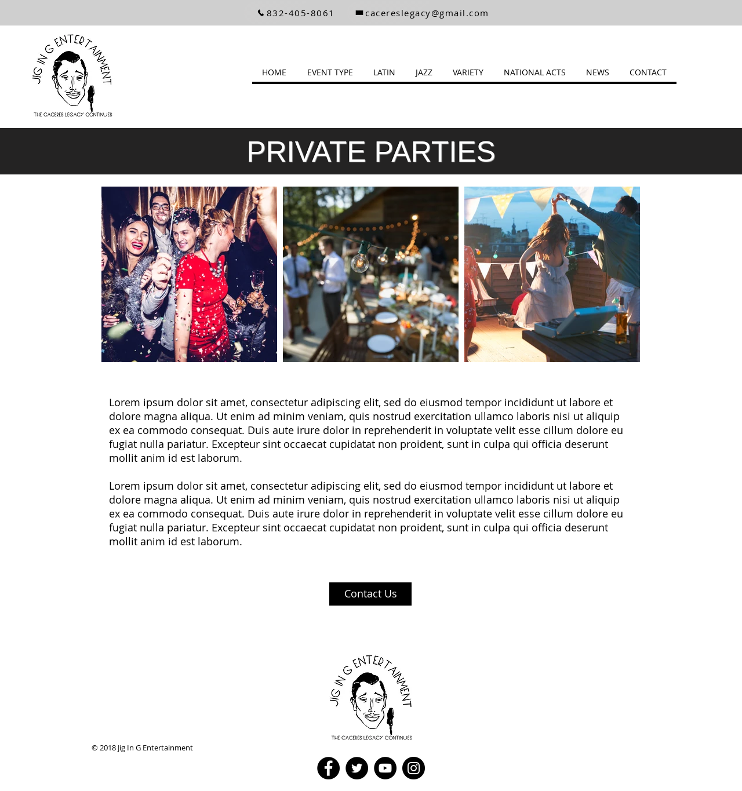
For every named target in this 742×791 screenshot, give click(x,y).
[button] (330, 72)
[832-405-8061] (295, 12)
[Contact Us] (370, 594)
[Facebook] (328, 768)
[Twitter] (356, 768)
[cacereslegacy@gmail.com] (422, 12)
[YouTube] (385, 768)
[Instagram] (413, 768)
